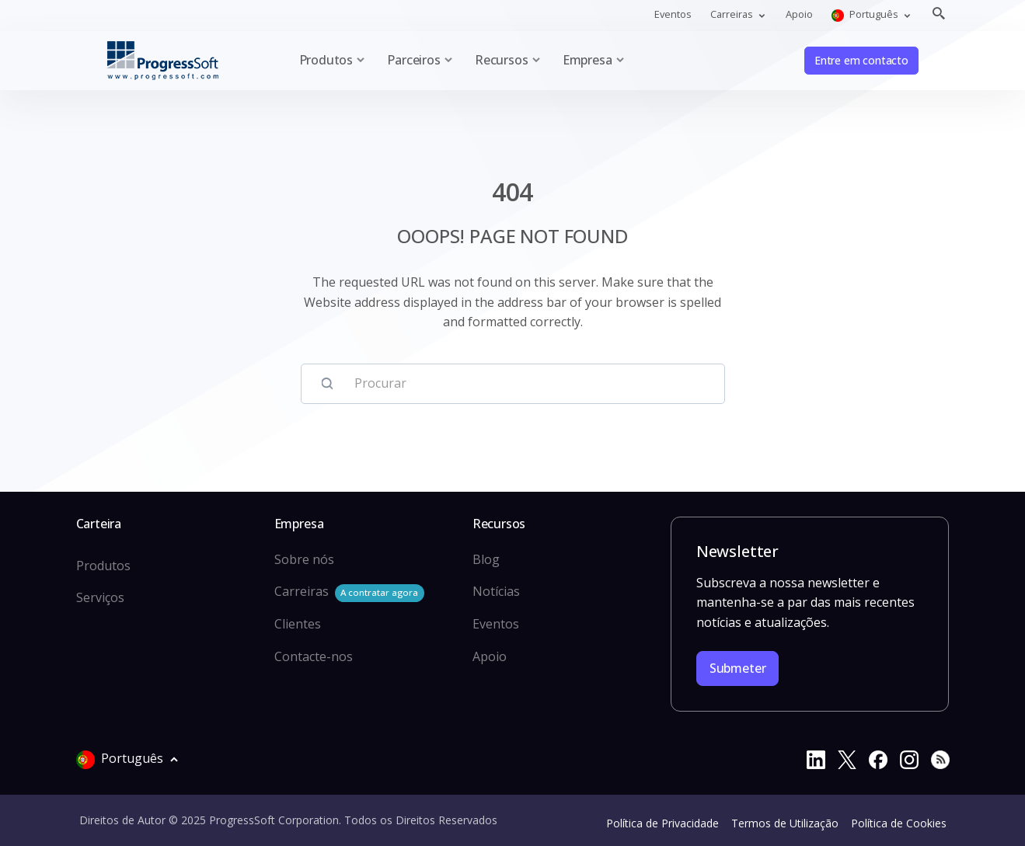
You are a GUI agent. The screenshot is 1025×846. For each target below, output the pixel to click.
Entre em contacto (861, 60)
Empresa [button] (587, 59)
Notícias (496, 591)
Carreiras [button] (732, 14)
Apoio (799, 14)
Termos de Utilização (784, 823)
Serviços (100, 597)
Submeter (737, 668)
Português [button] (866, 14)
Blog (486, 559)
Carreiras (349, 592)
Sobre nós (304, 559)
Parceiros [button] (413, 59)
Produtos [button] (326, 59)
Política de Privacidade (662, 823)
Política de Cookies (899, 823)
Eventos (673, 14)
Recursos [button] (501, 59)
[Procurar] (527, 384)
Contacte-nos (313, 656)
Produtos (103, 565)
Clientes (297, 623)
